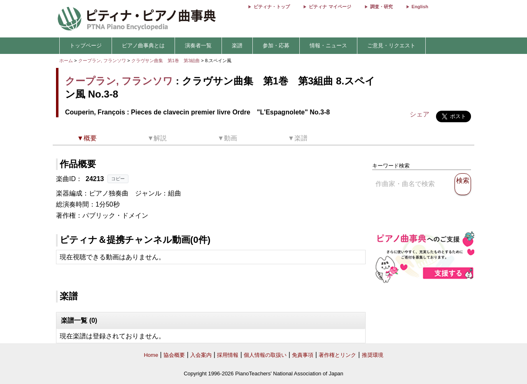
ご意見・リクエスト (391, 45)
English (420, 6)
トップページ (86, 45)
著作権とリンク (337, 355)
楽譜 (237, 45)
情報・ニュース (328, 45)
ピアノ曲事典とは (143, 45)
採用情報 (227, 355)
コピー (118, 178)
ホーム (66, 60)
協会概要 (174, 355)
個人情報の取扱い (265, 355)
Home (151, 355)
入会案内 (201, 355)
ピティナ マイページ (330, 6)
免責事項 (302, 355)
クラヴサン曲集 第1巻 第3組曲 (166, 60)
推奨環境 (372, 355)
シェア (419, 114)
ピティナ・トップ (272, 6)
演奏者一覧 (198, 45)
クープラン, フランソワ (102, 60)
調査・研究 (381, 6)
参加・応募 (276, 45)
